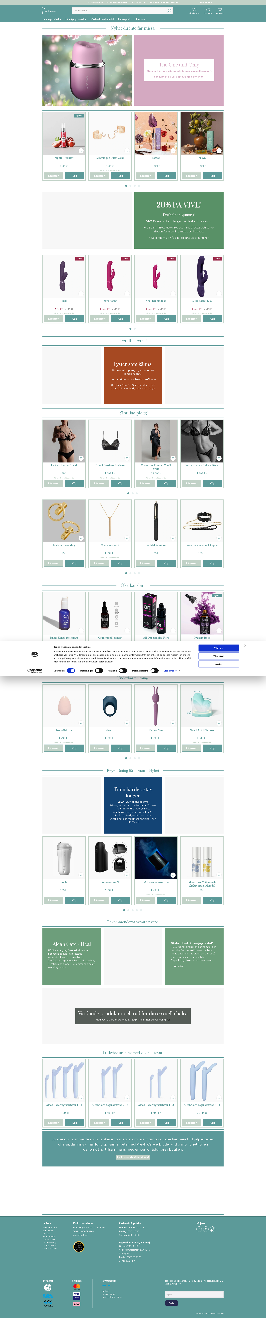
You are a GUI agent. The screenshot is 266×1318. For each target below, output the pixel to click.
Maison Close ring (64, 545)
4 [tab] (139, 186)
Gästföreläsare (49, 1248)
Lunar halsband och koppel (202, 545)
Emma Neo (156, 730)
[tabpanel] (64, 146)
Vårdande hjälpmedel (102, 19)
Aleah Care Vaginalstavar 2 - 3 (110, 1105)
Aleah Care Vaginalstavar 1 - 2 (156, 1105)
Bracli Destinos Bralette (110, 465)
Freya (202, 158)
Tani (64, 301)
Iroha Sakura (64, 730)
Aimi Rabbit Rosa (156, 301)
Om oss (140, 19)
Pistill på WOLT (49, 1245)
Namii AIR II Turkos (202, 730)
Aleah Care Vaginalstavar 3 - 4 (202, 1105)
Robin (64, 882)
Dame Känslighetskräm (64, 638)
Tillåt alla (218, 1289)
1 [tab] (126, 186)
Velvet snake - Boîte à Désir (201, 465)
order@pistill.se (80, 1235)
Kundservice (206, 2)
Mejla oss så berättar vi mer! (133, 1157)
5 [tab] (141, 910)
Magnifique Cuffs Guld (110, 158)
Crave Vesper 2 (110, 545)
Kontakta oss (48, 1239)
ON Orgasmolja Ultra (156, 638)
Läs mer (53, 175)
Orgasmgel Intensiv (110, 638)
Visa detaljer (170, 1312)
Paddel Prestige (156, 545)
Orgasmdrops (202, 638)
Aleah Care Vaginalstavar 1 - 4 (64, 1105)
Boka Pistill (47, 1230)
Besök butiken (49, 1227)
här (168, 1019)
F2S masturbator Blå (156, 882)
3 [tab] (135, 186)
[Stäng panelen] (245, 1287)
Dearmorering (49, 1242)
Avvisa (218, 1305)
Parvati (156, 158)
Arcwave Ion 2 (110, 882)
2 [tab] (130, 186)
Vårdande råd (48, 1236)
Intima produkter (51, 19)
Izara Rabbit (110, 301)
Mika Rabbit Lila (202, 301)
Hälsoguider (125, 19)
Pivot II (110, 730)
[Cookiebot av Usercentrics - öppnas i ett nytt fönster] (34, 1312)
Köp (74, 175)
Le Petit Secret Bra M (64, 465)
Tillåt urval (219, 1297)
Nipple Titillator (64, 158)
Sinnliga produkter (76, 19)
